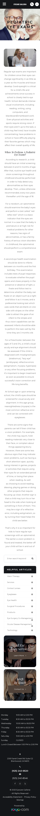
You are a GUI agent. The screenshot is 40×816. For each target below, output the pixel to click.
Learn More (19, 655)
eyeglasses (11, 594)
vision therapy (13, 576)
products (11, 612)
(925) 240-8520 (20, 771)
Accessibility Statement (12, 797)
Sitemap (20, 800)
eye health (12, 600)
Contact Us (19, 689)
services (10, 582)
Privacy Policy (30, 797)
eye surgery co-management (20, 618)
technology (12, 630)
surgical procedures (16, 606)
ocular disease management (19, 624)
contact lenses (13, 588)
